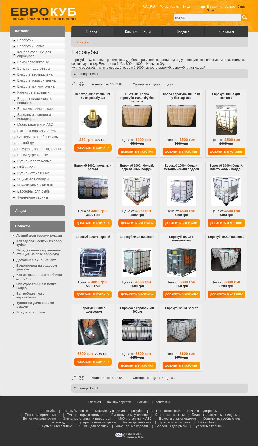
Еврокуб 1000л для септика (226, 96)
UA (145, 6)
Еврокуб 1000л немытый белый (93, 167)
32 (116, 84)
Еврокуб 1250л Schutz (181, 308)
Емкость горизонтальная (37, 80)
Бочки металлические (35, 109)
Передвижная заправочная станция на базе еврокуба (38, 252)
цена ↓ (171, 84)
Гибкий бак (26, 167)
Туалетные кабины (32, 197)
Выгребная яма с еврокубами (30, 295)
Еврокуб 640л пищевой (137, 237)
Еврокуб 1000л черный (93, 237)
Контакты (226, 31)
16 (111, 84)
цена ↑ (158, 84)
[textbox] (207, 17)
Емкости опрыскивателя (37, 131)
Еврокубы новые (31, 46)
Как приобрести (138, 31)
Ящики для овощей (33, 179)
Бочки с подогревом (33, 68)
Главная (92, 31)
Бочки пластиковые (33, 62)
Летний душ (27, 143)
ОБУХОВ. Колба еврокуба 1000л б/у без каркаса (137, 97)
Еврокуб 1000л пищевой (226, 237)
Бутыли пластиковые (34, 161)
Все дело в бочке (30, 312)
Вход (186, 6)
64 (121, 84)
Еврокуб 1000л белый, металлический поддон (181, 167)
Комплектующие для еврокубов (34, 54)
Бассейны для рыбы (34, 191)
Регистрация (169, 6)
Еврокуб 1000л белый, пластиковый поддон (226, 167)
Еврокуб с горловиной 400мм (137, 309)
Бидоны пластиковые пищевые (34, 101)
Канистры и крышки (33, 92)
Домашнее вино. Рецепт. (36, 260)
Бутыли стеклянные (33, 173)
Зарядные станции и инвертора (34, 117)
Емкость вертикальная (35, 74)
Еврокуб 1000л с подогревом (92, 309)
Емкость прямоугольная (37, 86)
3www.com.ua (134, 436)
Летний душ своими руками (39, 235)
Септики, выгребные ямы (38, 137)
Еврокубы (25, 40)
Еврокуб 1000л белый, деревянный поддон (137, 167)
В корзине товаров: (222, 6)
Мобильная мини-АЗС (35, 125)
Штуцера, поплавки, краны (39, 149)
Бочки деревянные (32, 155)
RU (152, 6)
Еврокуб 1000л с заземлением (181, 238)
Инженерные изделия (35, 185)
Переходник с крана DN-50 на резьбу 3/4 (93, 96)
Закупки (183, 31)
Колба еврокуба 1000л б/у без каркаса (181, 96)
